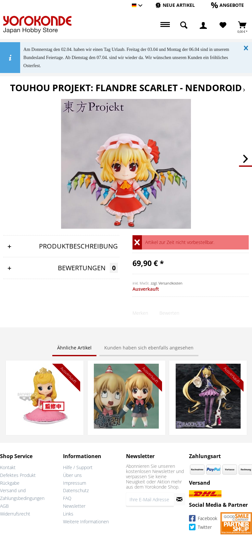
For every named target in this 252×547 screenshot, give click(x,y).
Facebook (203, 519)
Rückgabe (9, 483)
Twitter (200, 528)
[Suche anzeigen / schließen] (184, 25)
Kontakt (8, 467)
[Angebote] (227, 5)
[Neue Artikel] (175, 5)
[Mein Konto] (203, 25)
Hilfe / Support (78, 467)
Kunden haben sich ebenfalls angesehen (149, 348)
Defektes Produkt (18, 475)
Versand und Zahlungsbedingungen (22, 494)
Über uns (72, 475)
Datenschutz (76, 490)
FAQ (67, 498)
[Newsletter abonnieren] (179, 499)
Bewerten (169, 313)
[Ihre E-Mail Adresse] (150, 499)
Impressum (74, 483)
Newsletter (74, 506)
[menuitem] (175, 5)
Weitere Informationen (86, 521)
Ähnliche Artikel (74, 348)
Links (68, 514)
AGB (4, 506)
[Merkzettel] (223, 25)
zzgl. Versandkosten (167, 283)
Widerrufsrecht (15, 514)
